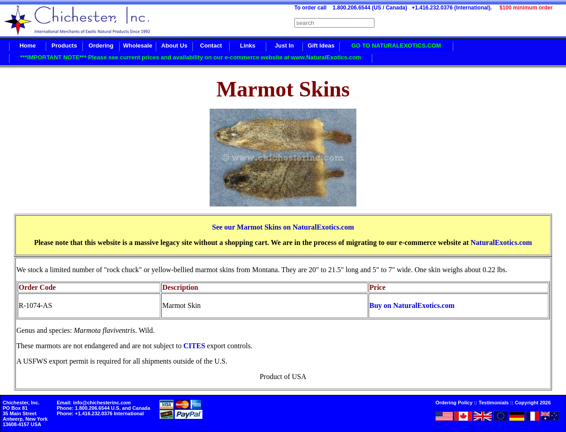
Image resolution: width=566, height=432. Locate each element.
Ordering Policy (454, 402)
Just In (284, 45)
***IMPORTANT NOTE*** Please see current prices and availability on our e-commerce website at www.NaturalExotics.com (190, 57)
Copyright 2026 (533, 402)
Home (27, 45)
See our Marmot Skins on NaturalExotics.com (283, 227)
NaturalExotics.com (501, 242)
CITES (194, 346)
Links (247, 45)
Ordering (101, 45)
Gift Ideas (320, 45)
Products (64, 45)
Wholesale (137, 45)
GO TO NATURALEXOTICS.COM (396, 45)
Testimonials (493, 402)
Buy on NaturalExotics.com (412, 305)
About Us (174, 45)
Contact (211, 45)
